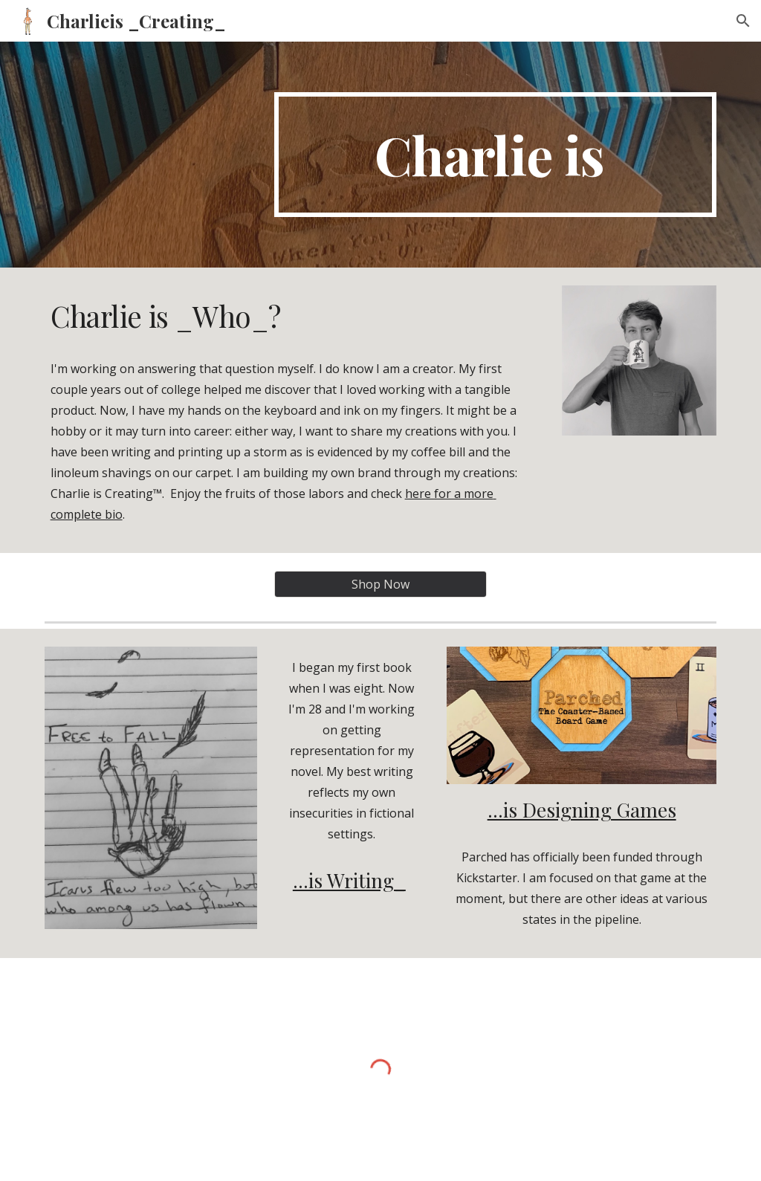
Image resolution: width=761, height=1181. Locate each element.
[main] (495, 154)
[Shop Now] (380, 584)
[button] (743, 21)
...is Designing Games (582, 809)
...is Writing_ (349, 880)
